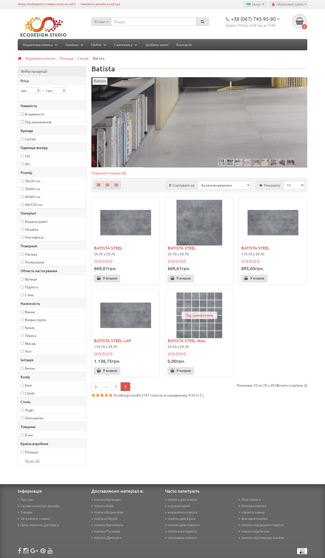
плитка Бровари (106, 499)
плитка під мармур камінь (261, 537)
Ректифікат (34, 237)
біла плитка (250, 499)
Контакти (184, 44)
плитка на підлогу (181, 531)
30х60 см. (33, 188)
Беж (28, 385)
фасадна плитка (253, 518)
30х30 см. (33, 180)
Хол (28, 351)
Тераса (30, 335)
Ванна (30, 311)
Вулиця (31, 279)
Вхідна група (35, 319)
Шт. (28, 163)
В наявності (34, 114)
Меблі (98, 44)
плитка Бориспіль (107, 512)
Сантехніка (125, 44)
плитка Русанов (105, 531)
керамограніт (177, 505)
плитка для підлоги (182, 524)
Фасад (30, 343)
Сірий (29, 393)
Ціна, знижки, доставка (38, 524)
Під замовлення (38, 122)
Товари (25, 512)
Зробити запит (157, 44)
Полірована (34, 262)
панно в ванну (252, 512)
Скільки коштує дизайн (38, 505)
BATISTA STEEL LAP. (113, 340)
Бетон (30, 368)
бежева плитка (252, 505)
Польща (66, 58)
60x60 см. (33, 196)
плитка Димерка (106, 537)
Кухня (30, 327)
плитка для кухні (180, 518)
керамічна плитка (181, 512)
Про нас (26, 499)
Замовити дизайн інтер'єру (100, 4)
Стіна (29, 294)
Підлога (31, 287)
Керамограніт (36, 221)
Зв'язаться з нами (34, 518)
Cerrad (83, 58)
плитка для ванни (181, 499)
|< (96, 386)
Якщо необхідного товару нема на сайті (47, 4)
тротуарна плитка (181, 537)
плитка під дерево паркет (261, 524)
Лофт (29, 410)
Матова (31, 254)
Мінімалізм (34, 418)
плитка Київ (102, 505)
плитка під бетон (254, 531)
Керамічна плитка (40, 44)
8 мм (29, 435)
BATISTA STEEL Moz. (187, 340)
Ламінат (74, 44)
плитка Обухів (104, 518)
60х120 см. (34, 204)
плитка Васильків (107, 524)
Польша (31, 452)
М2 (27, 156)
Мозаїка (31, 229)
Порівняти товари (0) (108, 173)
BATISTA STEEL (108, 248)
